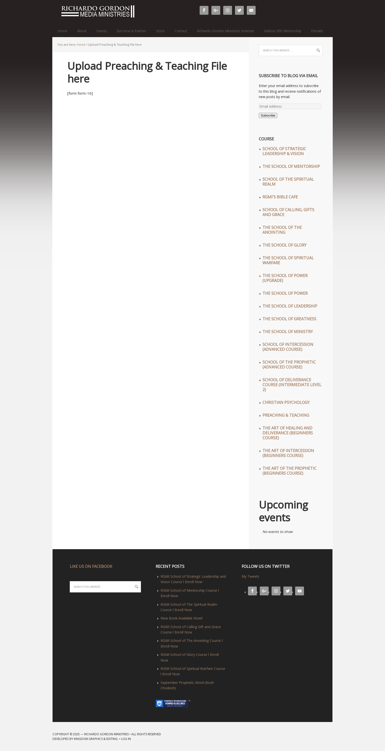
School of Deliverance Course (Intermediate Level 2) (291, 384)
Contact (181, 31)
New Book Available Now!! (182, 618)
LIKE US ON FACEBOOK (91, 566)
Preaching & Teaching (285, 415)
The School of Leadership (289, 306)
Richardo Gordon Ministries (55, 12)
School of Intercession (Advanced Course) (287, 347)
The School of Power (285, 293)
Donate (317, 31)
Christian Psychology (286, 402)
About (82, 31)
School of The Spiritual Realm (288, 182)
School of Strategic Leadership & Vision (284, 151)
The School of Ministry (287, 331)
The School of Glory (284, 245)
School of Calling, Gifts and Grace (288, 212)
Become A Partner (131, 31)
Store (160, 31)
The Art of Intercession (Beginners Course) (288, 453)
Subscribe (268, 115)
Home (62, 31)
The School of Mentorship (291, 166)
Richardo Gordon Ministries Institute (225, 31)
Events (101, 31)
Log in (126, 739)
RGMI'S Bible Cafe (280, 197)
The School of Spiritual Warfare (288, 260)
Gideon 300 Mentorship (282, 31)
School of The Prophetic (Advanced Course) (289, 364)
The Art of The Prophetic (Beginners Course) (289, 471)
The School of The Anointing (282, 230)
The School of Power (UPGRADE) (285, 278)
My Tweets (250, 576)
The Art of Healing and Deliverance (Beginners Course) (287, 433)
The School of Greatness (289, 319)
